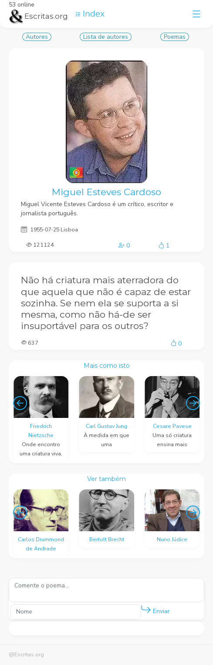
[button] (146, 610)
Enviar (155, 609)
